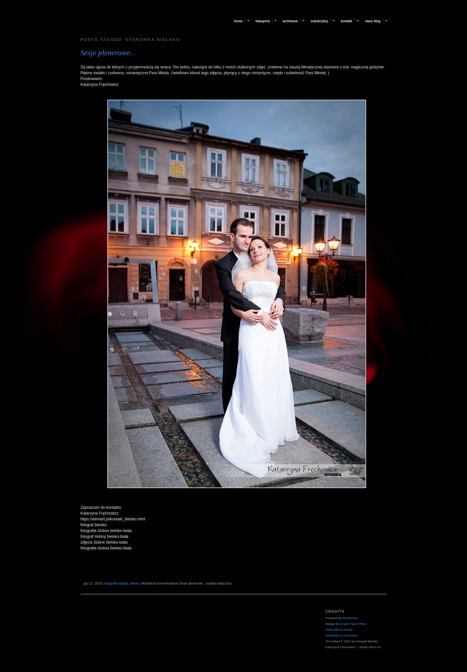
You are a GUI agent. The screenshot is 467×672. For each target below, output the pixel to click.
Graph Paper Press (353, 624)
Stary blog (373, 21)
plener (134, 583)
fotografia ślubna (116, 583)
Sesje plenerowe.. (107, 52)
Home (238, 21)
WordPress (350, 618)
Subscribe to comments (342, 635)
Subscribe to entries (339, 629)
